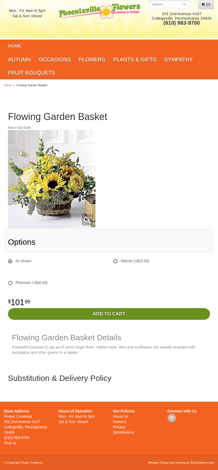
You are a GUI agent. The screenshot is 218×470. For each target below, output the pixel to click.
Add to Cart (109, 314)
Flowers (92, 59)
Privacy (119, 427)
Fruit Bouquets (31, 73)
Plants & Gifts (134, 59)
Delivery (120, 422)
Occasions (55, 59)
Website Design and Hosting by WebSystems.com (181, 462)
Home (14, 46)
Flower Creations (100, 19)
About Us (120, 416)
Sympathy (178, 59)
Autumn (19, 59)
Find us (10, 443)
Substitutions (123, 432)
